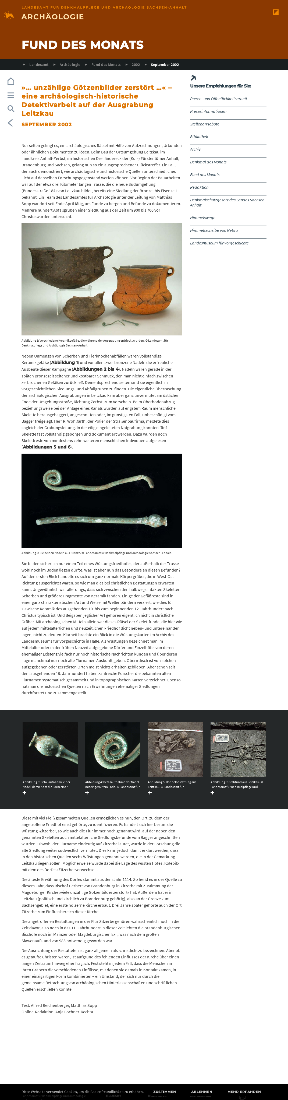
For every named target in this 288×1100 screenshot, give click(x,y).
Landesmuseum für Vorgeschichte (219, 243)
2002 (136, 64)
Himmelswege (202, 217)
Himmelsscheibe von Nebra (214, 230)
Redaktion (199, 187)
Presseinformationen (208, 111)
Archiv (195, 149)
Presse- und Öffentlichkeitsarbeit (218, 98)
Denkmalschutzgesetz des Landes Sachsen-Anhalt (228, 202)
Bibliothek (199, 136)
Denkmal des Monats (208, 161)
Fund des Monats (106, 64)
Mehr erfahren (244, 1092)
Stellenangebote (204, 124)
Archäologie (70, 64)
